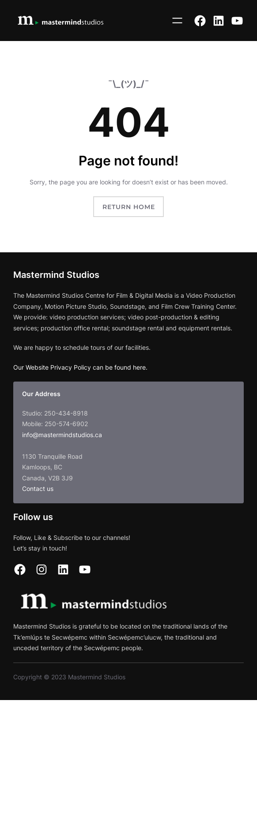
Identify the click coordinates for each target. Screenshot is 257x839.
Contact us (37, 488)
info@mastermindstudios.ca (62, 434)
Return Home (128, 207)
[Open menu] (177, 20)
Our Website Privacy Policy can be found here (79, 367)
